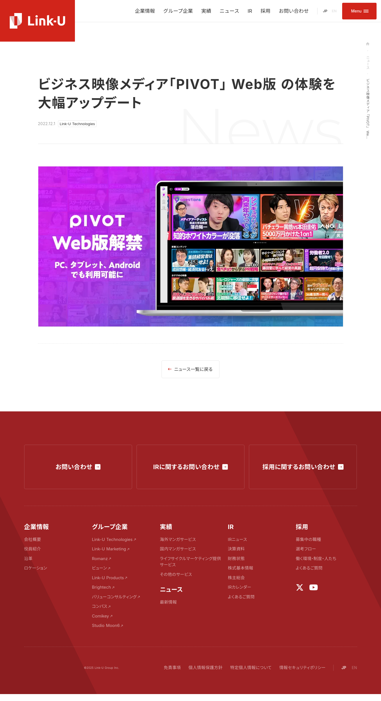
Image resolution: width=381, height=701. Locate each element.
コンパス (99, 606)
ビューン (99, 568)
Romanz (100, 558)
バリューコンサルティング (114, 596)
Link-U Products (108, 577)
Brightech (101, 587)
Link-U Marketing (109, 548)
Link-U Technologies (112, 539)
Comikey (100, 616)
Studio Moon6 (106, 625)
